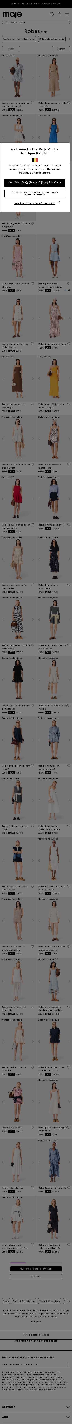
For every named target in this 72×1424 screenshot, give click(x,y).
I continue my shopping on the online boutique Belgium (36, 193)
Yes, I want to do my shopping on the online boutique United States (36, 183)
